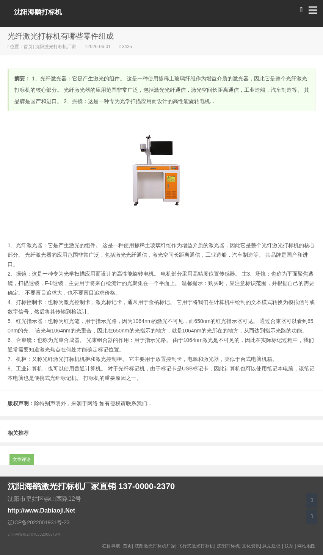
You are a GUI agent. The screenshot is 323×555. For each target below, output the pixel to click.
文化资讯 (251, 546)
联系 (288, 546)
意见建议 (271, 546)
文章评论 (22, 459)
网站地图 (306, 546)
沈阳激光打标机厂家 (56, 46)
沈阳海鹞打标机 (38, 12)
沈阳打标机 (228, 546)
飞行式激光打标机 (196, 546)
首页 (28, 46)
